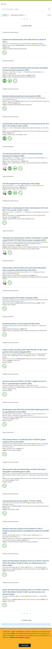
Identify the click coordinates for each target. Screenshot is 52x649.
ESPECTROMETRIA (30, 77)
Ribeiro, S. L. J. (31, 567)
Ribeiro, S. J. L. (41, 72)
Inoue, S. (29, 325)
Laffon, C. (11, 447)
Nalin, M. (4, 158)
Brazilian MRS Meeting (29, 303)
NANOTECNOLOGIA (26, 104)
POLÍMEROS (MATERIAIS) (14, 48)
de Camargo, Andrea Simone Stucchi (36, 242)
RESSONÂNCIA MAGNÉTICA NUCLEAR (21, 541)
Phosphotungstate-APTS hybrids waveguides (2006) (20, 298)
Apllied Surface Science (13, 187)
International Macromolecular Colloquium (35, 45)
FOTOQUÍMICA (19, 134)
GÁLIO (33, 219)
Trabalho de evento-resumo (10, 32)
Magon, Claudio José (20, 355)
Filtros (5, 15)
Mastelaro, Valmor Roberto (24, 443)
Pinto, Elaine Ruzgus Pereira (9, 98)
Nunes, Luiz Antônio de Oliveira (10, 243)
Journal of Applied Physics (13, 161)
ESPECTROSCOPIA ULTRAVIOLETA (29, 330)
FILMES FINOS (11, 134)
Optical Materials (11, 245)
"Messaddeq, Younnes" (18, 15)
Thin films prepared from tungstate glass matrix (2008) (21, 183)
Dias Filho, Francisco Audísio (21, 299)
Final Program (10, 303)
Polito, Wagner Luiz (28, 43)
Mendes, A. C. (6, 128)
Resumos (9, 131)
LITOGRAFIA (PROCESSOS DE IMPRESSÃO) (36, 163)
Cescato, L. (18, 158)
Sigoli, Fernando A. (7, 242)
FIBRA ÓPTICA (22, 247)
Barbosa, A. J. (6, 72)
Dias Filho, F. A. (14, 72)
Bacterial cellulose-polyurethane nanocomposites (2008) (21, 96)
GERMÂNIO (28, 219)
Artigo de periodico (8, 61)
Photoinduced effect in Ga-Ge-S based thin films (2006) (21, 324)
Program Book (10, 101)
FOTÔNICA (5, 164)
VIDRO (25, 134)
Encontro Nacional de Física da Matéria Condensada (34, 506)
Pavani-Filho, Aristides (31, 473)
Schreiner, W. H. (37, 443)
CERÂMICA (35, 541)
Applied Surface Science (13, 329)
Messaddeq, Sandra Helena (27, 128)
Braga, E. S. (25, 158)
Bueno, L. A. (17, 536)
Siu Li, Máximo (14, 128)
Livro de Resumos (11, 215)
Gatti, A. (4, 272)
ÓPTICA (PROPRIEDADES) (14, 163)
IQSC (8, 47)
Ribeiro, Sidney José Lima (18, 301)
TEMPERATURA (43, 330)
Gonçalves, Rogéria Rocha (9, 73)
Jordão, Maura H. (27, 413)
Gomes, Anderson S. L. (23, 475)
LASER (9, 570)
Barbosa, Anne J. (6, 354)
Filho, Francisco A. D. (31, 354)
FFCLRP (33, 75)
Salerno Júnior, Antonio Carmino (10, 502)
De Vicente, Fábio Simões (9, 567)
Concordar (24, 645)
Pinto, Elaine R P (6, 43)
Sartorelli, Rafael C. (7, 413)
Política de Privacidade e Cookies (20, 637)
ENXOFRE (13, 219)
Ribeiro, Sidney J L (39, 43)
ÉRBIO (33, 248)
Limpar (49, 15)
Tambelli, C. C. (18, 535)
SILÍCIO (29, 248)
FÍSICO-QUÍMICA (11, 304)
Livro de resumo (11, 45)
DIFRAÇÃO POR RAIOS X (32, 247)
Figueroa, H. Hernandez (34, 158)
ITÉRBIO (37, 248)
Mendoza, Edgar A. (7, 415)
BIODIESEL (24, 48)
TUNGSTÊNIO (22, 189)
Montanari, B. (5, 185)
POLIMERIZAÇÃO (24, 277)
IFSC (13, 133)
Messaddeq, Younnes (16, 43)
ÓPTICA (10, 330)
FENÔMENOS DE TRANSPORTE (19, 248)
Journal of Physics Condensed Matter (16, 75)
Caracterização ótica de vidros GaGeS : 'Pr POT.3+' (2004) (21, 501)
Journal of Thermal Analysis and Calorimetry (18, 275)
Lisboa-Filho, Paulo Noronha (9, 443)
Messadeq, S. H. (29, 212)
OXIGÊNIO (18, 450)
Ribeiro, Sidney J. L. (12, 99)
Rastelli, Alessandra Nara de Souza (16, 272)
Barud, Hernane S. (22, 98)
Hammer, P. (35, 445)
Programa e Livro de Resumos (14, 538)
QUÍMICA (9, 362)
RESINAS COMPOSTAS (13, 277)
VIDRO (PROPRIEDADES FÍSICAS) (16, 77)
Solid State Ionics (11, 448)
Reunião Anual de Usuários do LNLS (30, 569)
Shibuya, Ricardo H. (42, 354)
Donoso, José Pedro (7, 355)
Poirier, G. (41, 185)
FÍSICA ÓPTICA (11, 509)
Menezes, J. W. (11, 158)
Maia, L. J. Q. (21, 72)
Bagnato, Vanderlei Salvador (9, 273)
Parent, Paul (5, 447)
